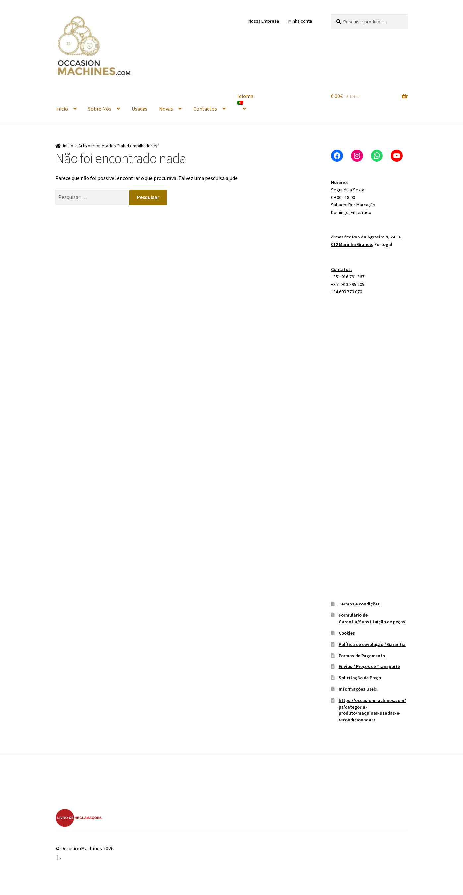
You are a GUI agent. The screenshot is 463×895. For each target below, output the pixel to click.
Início (68, 146)
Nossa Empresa (263, 21)
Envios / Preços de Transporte (369, 666)
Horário (339, 182)
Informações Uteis (358, 689)
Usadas (139, 108)
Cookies (347, 633)
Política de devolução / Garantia (372, 644)
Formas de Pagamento (362, 655)
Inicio (61, 108)
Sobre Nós (99, 108)
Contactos (205, 108)
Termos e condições (359, 604)
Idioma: (246, 99)
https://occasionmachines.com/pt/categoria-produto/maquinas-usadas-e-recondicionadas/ (372, 710)
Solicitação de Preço (360, 678)
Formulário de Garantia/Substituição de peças (372, 618)
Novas (166, 108)
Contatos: (341, 269)
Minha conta (300, 21)
